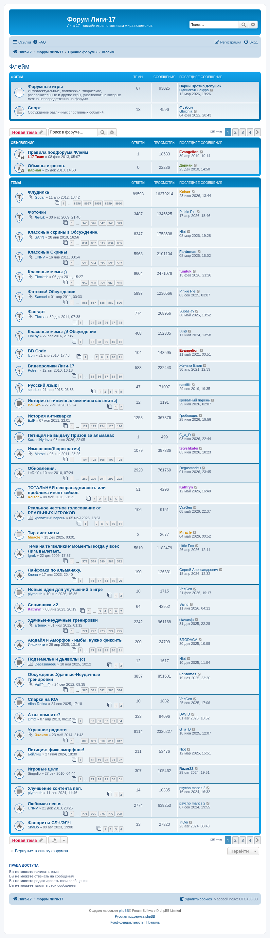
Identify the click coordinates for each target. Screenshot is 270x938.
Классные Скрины (47, 252)
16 (92, 580)
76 (106, 322)
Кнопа (33, 574)
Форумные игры (45, 86)
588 (102, 302)
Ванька (34, 405)
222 (93, 631)
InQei (183, 822)
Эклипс (41, 735)
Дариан (34, 170)
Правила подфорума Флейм (58, 152)
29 (106, 779)
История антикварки (49, 416)
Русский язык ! (44, 385)
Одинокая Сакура (194, 90)
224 (110, 631)
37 (92, 342)
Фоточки (37, 212)
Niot (182, 232)
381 (93, 690)
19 (113, 580)
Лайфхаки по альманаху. (54, 570)
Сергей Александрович (198, 570)
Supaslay (186, 311)
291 (102, 478)
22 (120, 760)
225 (119, 631)
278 (119, 814)
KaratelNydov (38, 440)
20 (120, 580)
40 (113, 342)
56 (99, 376)
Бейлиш (34, 754)
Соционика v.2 (43, 604)
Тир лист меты (43, 532)
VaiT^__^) (42, 684)
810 (102, 741)
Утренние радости (47, 729)
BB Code (37, 350)
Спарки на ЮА (43, 699)
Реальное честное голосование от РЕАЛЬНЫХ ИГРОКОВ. (64, 510)
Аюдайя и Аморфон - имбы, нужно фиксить (75, 640)
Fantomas (187, 252)
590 (119, 302)
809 (93, 741)
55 (92, 376)
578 (84, 561)
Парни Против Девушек (200, 86)
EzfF (31, 420)
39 (106, 342)
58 (113, 376)
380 (84, 690)
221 (84, 631)
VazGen (185, 507)
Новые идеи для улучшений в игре (65, 589)
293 (119, 478)
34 (120, 721)
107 (110, 459)
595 (102, 263)
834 (110, 243)
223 (102, 631)
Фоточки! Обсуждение (51, 291)
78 (120, 322)
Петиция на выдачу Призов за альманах (71, 435)
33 (113, 721)
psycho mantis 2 (192, 788)
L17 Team (36, 157)
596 (110, 263)
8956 (77, 203)
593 (84, 263)
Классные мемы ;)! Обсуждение (62, 331)
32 (106, 721)
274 (84, 814)
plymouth (35, 594)
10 (113, 357)
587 (93, 302)
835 (119, 243)
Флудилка (38, 192)
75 (99, 322)
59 (120, 376)
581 (110, 561)
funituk (185, 271)
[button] (257, 132)
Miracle (34, 537)
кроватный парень (194, 400)
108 (119, 459)
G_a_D (185, 435)
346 (93, 223)
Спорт (34, 107)
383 (110, 690)
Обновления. (42, 468)
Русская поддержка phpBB (135, 916)
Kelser (184, 192)
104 (84, 459)
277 (110, 814)
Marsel (40, 454)
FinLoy (33, 336)
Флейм (19, 66)
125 (110, 426)
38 (99, 342)
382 (102, 690)
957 (84, 283)
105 (93, 459)
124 (102, 426)
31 (99, 721)
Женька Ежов (190, 365)
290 (93, 478)
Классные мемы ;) (47, 271)
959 (102, 283)
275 (93, 814)
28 (99, 779)
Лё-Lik (40, 217)
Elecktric (41, 277)
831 (84, 243)
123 (93, 426)
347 (102, 223)
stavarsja (186, 620)
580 (102, 561)
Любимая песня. (45, 803)
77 (113, 322)
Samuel (41, 297)
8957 (87, 203)
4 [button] (250, 132)
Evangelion (189, 152)
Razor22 (186, 768)
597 (119, 263)
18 (106, 580)
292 (110, 478)
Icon (31, 355)
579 (93, 561)
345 (84, 223)
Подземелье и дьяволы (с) (56, 659)
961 (119, 283)
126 (119, 426)
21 (120, 650)
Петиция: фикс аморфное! (56, 749)
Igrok (32, 555)
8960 (118, 203)
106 (102, 459)
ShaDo (33, 827)
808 (84, 741)
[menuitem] (39, 42)
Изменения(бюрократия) (54, 448)
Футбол (186, 107)
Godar (40, 197)
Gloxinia (185, 111)
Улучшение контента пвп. (55, 788)
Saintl (184, 604)
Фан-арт (36, 311)
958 (93, 283)
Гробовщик (188, 415)
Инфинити (36, 644)
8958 (98, 203)
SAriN (39, 237)
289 (84, 478)
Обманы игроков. (46, 165)
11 (120, 357)
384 (119, 690)
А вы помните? (44, 714)
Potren (33, 370)
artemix (40, 625)
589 (110, 302)
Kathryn (186, 487)
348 (110, 223)
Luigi (183, 331)
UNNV (40, 257)
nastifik (184, 385)
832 (93, 243)
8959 (108, 203)
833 (102, 243)
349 (119, 223)
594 (93, 263)
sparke (33, 390)
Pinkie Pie (187, 212)
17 (99, 580)
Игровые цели (43, 769)
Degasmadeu (190, 468)
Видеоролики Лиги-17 (51, 365)
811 (110, 741)
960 (110, 283)
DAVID (184, 714)
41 (120, 342)
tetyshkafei (188, 448)
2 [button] (235, 132)
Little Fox (186, 546)
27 (92, 779)
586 (84, 302)
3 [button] (243, 132)
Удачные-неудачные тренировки (63, 620)
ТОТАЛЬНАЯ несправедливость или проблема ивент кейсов (67, 490)
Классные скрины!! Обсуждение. (63, 232)
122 (84, 426)
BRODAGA (188, 640)
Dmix (32, 719)
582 (119, 561)
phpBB (124, 910)
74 (92, 322)
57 (106, 376)
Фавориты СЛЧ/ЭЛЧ (49, 822)
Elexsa (40, 317)
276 (102, 814)
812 (119, 741)
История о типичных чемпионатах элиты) (72, 400)
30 (92, 721)
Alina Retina (37, 704)
